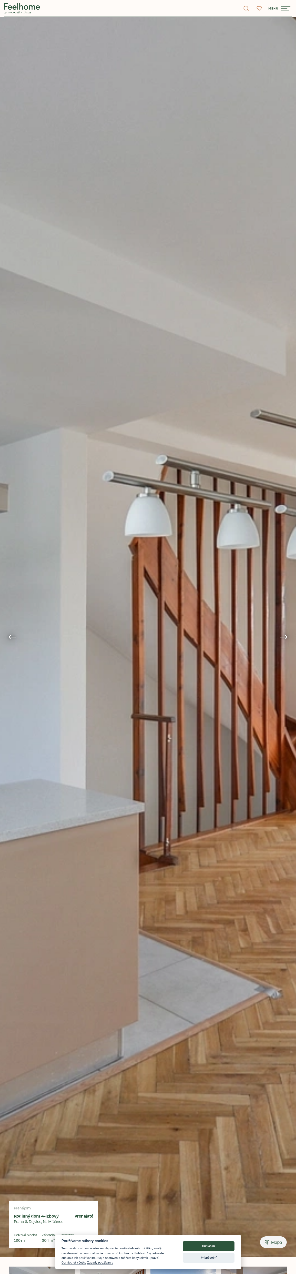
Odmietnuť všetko (74, 1262)
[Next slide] (284, 637)
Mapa (273, 1242)
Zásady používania (100, 1262)
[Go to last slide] (12, 637)
